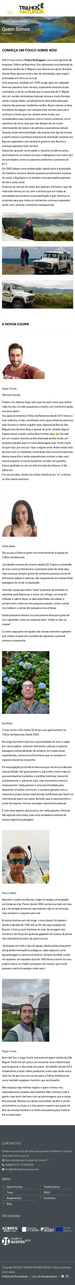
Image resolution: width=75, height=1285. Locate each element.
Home (5, 21)
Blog (9, 1203)
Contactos (50, 1198)
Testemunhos (52, 1186)
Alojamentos (14, 1198)
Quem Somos (15, 1186)
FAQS (47, 1192)
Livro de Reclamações (44, 1276)
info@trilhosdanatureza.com (22, 1169)
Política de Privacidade (15, 1276)
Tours (10, 1192)
